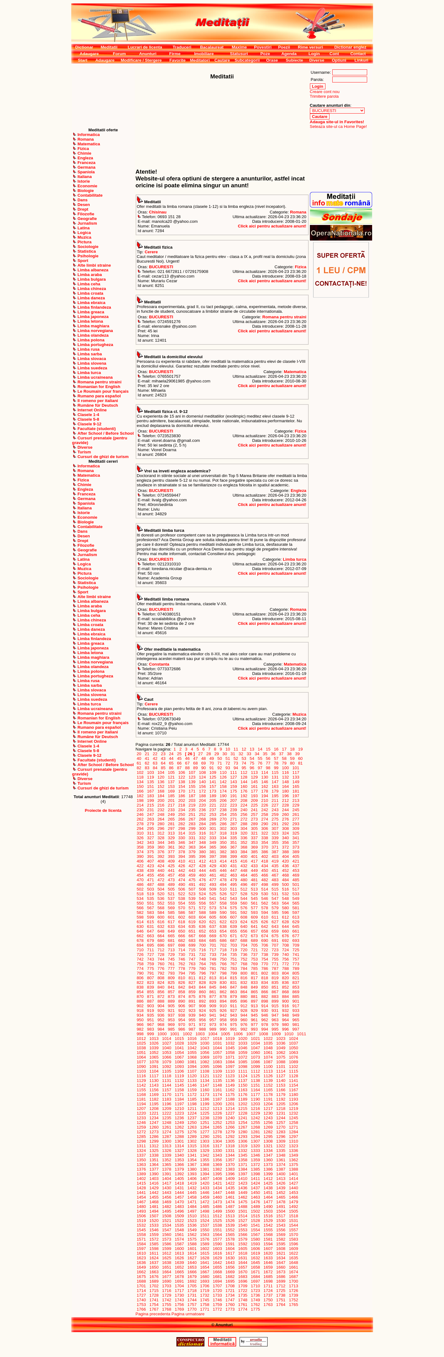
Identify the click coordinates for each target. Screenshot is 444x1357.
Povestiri (262, 47)
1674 (293, 1272)
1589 (204, 1244)
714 (181, 950)
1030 (204, 1043)
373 (296, 847)
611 (275, 917)
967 (150, 1024)
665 (171, 936)
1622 (293, 1253)
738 (264, 954)
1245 (293, 1118)
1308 (268, 1141)
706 (264, 945)
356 (285, 842)
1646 (268, 1262)
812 (202, 978)
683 (192, 940)
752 (244, 959)
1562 (192, 1234)
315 (192, 833)
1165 (268, 1090)
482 (264, 879)
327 (150, 837)
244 (285, 809)
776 (161, 968)
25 (179, 753)
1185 (192, 1099)
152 (161, 786)
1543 (281, 1225)
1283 (281, 1132)
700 (202, 945)
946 (264, 1015)
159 (233, 786)
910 (223, 1006)
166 (140, 791)
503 (150, 889)
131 (275, 777)
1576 (204, 1239)
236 (202, 809)
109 (212, 772)
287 (233, 823)
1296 (281, 1136)
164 (285, 786)
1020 (243, 1038)
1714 (141, 1290)
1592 (243, 1244)
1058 (230, 1052)
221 (212, 805)
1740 (141, 1300)
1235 (166, 1118)
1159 (192, 1090)
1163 (243, 1090)
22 (155, 753)
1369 (217, 1164)
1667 (204, 1272)
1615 (204, 1253)
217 (171, 805)
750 (223, 959)
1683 (243, 1276)
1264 (204, 1127)
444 (202, 870)
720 (244, 950)
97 (260, 767)
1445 (192, 1192)
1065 (154, 1057)
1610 (141, 1253)
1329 (204, 1150)
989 (212, 1029)
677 (296, 936)
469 (296, 875)
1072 (243, 1057)
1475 (243, 1202)
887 (150, 1001)
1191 (268, 1099)
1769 (179, 1309)
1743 (179, 1300)
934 (140, 1015)
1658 (255, 1267)
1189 (243, 1099)
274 (264, 819)
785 (254, 968)
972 (202, 1024)
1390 (154, 1174)
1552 (230, 1230)
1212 (204, 1108)
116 (285, 772)
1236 (179, 1118)
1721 (230, 1290)
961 (254, 1020)
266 (181, 819)
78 (276, 763)
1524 (204, 1220)
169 (171, 791)
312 (161, 833)
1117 (154, 1076)
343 (150, 842)
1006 (238, 1034)
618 (181, 921)
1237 (192, 1118)
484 (285, 879)
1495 (166, 1211)
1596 (293, 1244)
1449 (243, 1192)
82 (139, 767)
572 (202, 907)
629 (296, 921)
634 (181, 926)
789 (296, 968)
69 (203, 763)
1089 (293, 1062)
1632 (255, 1258)
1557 (293, 1230)
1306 (243, 1141)
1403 (154, 1178)
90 (203, 767)
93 (227, 767)
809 (171, 978)
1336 (293, 1150)
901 (296, 1001)
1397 (243, 1174)
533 (296, 893)
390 (140, 856)
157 (212, 786)
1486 (217, 1206)
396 (202, 856)
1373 (268, 1164)
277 (296, 819)
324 (285, 833)
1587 (179, 1244)
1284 (293, 1132)
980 (285, 1024)
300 (202, 828)
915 (275, 1006)
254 (223, 814)
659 (275, 931)
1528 (255, 1220)
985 (171, 1029)
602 (181, 917)
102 (140, 772)
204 (202, 800)
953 (171, 1020)
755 (275, 959)
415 (233, 861)
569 (171, 907)
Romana (298, 212)
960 (244, 1020)
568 (161, 907)
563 (275, 903)
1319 (243, 1146)
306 (264, 828)
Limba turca (294, 559)
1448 (230, 1192)
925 (212, 1010)
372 (285, 847)
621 (212, 921)
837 (296, 982)
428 (202, 865)
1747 (230, 1300)
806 (140, 978)
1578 (230, 1239)
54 (252, 758)
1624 (154, 1258)
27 (200, 753)
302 (223, 828)
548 (285, 898)
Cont (334, 53)
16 (276, 749)
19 (300, 749)
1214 (230, 1108)
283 (192, 823)
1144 (166, 1085)
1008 (263, 1034)
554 (181, 903)
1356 (217, 1160)
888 (161, 1001)
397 (212, 856)
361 (171, 847)
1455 (154, 1197)
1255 (255, 1122)
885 (296, 996)
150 (140, 786)
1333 (255, 1150)
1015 (179, 1038)
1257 (281, 1122)
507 (192, 889)
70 (211, 763)
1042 (192, 1048)
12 (244, 749)
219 (192, 805)
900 (285, 1001)
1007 (251, 1034)
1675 (141, 1276)
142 (223, 781)
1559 (154, 1234)
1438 (268, 1188)
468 (285, 875)
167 (150, 791)
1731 (192, 1295)
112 (244, 772)
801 (254, 973)
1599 (166, 1248)
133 (296, 777)
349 (212, 842)
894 (223, 1001)
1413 (281, 1178)
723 (275, 950)
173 (212, 791)
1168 (141, 1094)
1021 (255, 1038)
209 (254, 800)
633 (171, 926)
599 (150, 917)
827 (192, 982)
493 (212, 884)
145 (254, 781)
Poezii (284, 47)
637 (212, 926)
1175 (230, 1094)
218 (181, 805)
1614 (192, 1253)
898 (264, 1001)
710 (140, 950)
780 (202, 968)
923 (192, 1010)
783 (233, 968)
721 (254, 950)
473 (171, 879)
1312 (154, 1146)
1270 (281, 1127)
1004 (212, 1034)
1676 (154, 1276)
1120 (192, 1076)
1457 (179, 1197)
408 (161, 861)
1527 (243, 1220)
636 (202, 926)
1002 (187, 1034)
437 (296, 865)
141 (212, 781)
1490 (268, 1206)
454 (140, 875)
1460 (217, 1197)
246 (140, 814)
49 (211, 758)
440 (161, 870)
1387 (281, 1169)
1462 (243, 1197)
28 (208, 753)
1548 (179, 1230)
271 (233, 819)
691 (275, 940)
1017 (204, 1038)
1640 (192, 1262)
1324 (141, 1150)
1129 (141, 1080)
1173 (204, 1094)
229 (296, 805)
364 (202, 847)
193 (254, 795)
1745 (204, 1300)
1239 (217, 1118)
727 (150, 954)
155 (192, 786)
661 (296, 931)
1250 (192, 1122)
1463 (255, 1197)
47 (195, 758)
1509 (179, 1216)
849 (254, 987)
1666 (192, 1272)
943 (233, 1015)
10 (227, 749)
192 (244, 795)
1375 (293, 1164)
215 (150, 805)
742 (140, 959)
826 (181, 982)
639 (233, 926)
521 (171, 893)
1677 (166, 1276)
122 (181, 777)
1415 (141, 1183)
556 (202, 903)
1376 (141, 1169)
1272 (141, 1132)
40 (139, 758)
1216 (255, 1108)
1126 (268, 1076)
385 (254, 851)
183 (150, 795)
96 (252, 767)
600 (161, 917)
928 (244, 1010)
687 (233, 940)
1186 (204, 1099)
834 (264, 982)
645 (296, 926)
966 (140, 1024)
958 (223, 1020)
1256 (268, 1122)
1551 (217, 1230)
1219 (293, 1108)
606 (223, 917)
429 (212, 865)
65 (171, 763)
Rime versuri (310, 47)
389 (296, 851)
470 (140, 879)
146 (264, 781)
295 (150, 828)
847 (233, 987)
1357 (230, 1160)
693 (296, 940)
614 (140, 921)
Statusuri (239, 53)
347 (192, 842)
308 (285, 828)
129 (254, 777)
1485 (204, 1206)
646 (140, 931)
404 (285, 856)
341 (296, 837)
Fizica (300, 266)
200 (161, 800)
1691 (179, 1281)
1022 (268, 1038)
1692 (192, 1281)
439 (150, 870)
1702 (154, 1286)
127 (233, 777)
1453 (293, 1192)
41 (146, 758)
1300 (166, 1141)
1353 (179, 1160)
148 (285, 781)
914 (264, 1006)
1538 (217, 1225)
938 (181, 1015)
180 (285, 791)
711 (150, 950)
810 (181, 978)
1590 (217, 1244)
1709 (243, 1286)
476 (202, 879)
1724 (268, 1290)
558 (223, 903)
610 (264, 917)
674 (264, 936)
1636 (141, 1262)
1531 (293, 1220)
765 (212, 964)
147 (275, 781)
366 (223, 847)
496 (244, 884)
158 (223, 786)
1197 (179, 1104)
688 (244, 940)
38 (289, 753)
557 (212, 903)
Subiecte (294, 60)
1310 (293, 1141)
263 (150, 819)
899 (275, 1001)
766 (223, 964)
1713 (293, 1286)
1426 (281, 1183)
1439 (281, 1188)
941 (212, 1015)
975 (233, 1024)
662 (140, 936)
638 (223, 926)
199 (150, 800)
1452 (281, 1192)
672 (244, 936)
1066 (166, 1057)
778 (181, 968)
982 (140, 1029)
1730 (179, 1295)
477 (212, 879)
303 (233, 828)
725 (296, 950)
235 (192, 809)
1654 (204, 1267)
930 (264, 1010)
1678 (179, 1276)
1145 (179, 1085)
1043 (204, 1048)
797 (212, 973)
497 (254, 884)
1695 (230, 1281)
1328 (192, 1150)
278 (140, 823)
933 (296, 1010)
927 (233, 1010)
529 (254, 893)
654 (223, 931)
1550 (204, 1230)
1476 (255, 1202)
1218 (281, 1108)
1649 (141, 1267)
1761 (243, 1304)
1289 (192, 1136)
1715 (154, 1290)
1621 (281, 1253)
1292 (230, 1136)
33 (248, 753)
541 (212, 898)
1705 (192, 1286)
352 (244, 842)
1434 (217, 1188)
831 (233, 982)
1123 (230, 1076)
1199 (204, 1104)
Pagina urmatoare (187, 1314)
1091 (154, 1066)
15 (268, 749)
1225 (204, 1113)
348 (202, 842)
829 (212, 982)
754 (264, 959)
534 (140, 898)
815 (233, 978)
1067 (179, 1057)
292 (285, 823)
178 (264, 791)
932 (285, 1010)
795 (192, 973)
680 (161, 940)
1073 (255, 1057)
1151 (255, 1085)
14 (260, 749)
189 (212, 795)
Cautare (222, 60)
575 (233, 907)
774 (140, 968)
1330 (217, 1150)
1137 (243, 1080)
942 (223, 1015)
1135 (217, 1080)
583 (150, 912)
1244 (281, 1118)
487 (150, 884)
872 (161, 996)
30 (224, 753)
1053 (166, 1052)
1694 (217, 1281)
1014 (166, 1038)
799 (233, 973)
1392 (179, 1174)
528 (244, 893)
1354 (192, 1160)
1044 (217, 1048)
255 (233, 814)
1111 (243, 1071)
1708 (230, 1286)
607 (233, 917)
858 (181, 992)
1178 (268, 1094)
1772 (217, 1309)
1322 (281, 1146)
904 (161, 1006)
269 (212, 819)
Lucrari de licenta (145, 47)
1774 (243, 1309)
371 (275, 847)
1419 (192, 1183)
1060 (255, 1052)
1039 (154, 1048)
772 (285, 964)
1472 (204, 1202)
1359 (255, 1160)
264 (161, 819)
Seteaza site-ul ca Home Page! (338, 126)
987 (192, 1029)
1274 (166, 1132)
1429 (154, 1188)
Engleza (298, 490)
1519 (141, 1220)
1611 (154, 1253)
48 (203, 758)
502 (140, 889)
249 (171, 814)
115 (275, 772)
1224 (192, 1113)
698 (181, 945)
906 (181, 1006)
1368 (204, 1164)
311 (150, 833)
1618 (243, 1253)
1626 (179, 1258)
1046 (243, 1048)
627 (275, 921)
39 (297, 753)
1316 (204, 1146)
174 (223, 791)
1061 (268, 1052)
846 (223, 987)
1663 (154, 1272)
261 (296, 814)
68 (195, 763)
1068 (192, 1057)
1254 (243, 1122)
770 (264, 964)
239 (233, 809)
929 (254, 1010)
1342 (204, 1155)
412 (202, 861)
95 (244, 767)
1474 (230, 1202)
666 (181, 936)
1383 (230, 1169)
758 (140, 964)
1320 (255, 1146)
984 (161, 1029)
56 (268, 758)
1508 (166, 1216)
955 (192, 1020)
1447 (217, 1192)
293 (296, 823)
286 (223, 823)
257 (254, 814)
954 (181, 1020)
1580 (255, 1239)
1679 (192, 1276)
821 (296, 978)
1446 (204, 1192)
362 (181, 847)
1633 (268, 1258)
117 (296, 772)
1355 (204, 1160)
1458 (192, 1197)
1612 (166, 1253)
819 (275, 978)
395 (192, 856)
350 (223, 842)
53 (244, 758)
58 (284, 758)
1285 (141, 1136)
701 (212, 945)
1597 (141, 1248)
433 (254, 865)
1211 (192, 1108)
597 (296, 912)
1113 (268, 1071)
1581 (268, 1239)
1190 (255, 1099)
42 (155, 758)
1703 (166, 1286)
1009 (276, 1034)
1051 (141, 1052)
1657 (243, 1267)
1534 (166, 1225)
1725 (281, 1290)
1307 (255, 1141)
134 (140, 781)
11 (235, 749)
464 (244, 875)
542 (223, 898)
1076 (293, 1057)
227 (275, 805)
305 (254, 828)
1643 (230, 1262)
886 (140, 1001)
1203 (255, 1104)
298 (181, 828)
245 (296, 809)
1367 (192, 1164)
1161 (217, 1090)
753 (254, 959)
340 (285, 837)
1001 (174, 1034)
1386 (268, 1169)
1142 (141, 1085)
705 (254, 945)
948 (285, 1015)
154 (181, 786)
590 (223, 912)
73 (235, 763)
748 (202, 959)
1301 (179, 1141)
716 (202, 950)
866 (264, 992)
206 (223, 800)
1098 (243, 1066)
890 (181, 1001)
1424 (255, 1183)
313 (171, 833)
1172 (192, 1094)
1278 (217, 1132)
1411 (255, 1178)
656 (244, 931)
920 (161, 1010)
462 (223, 875)
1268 (255, 1127)
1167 (293, 1090)
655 (233, 931)
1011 (301, 1034)
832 (244, 982)
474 (181, 879)
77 (268, 763)
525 (212, 893)
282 (181, 823)
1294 (255, 1136)
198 (140, 800)
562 (264, 903)
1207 (141, 1108)
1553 (243, 1230)
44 (171, 758)
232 (161, 809)
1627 (192, 1258)
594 (264, 912)
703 (233, 945)
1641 (204, 1262)
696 (161, 945)
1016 (192, 1038)
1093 (179, 1066)
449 (254, 870)
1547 (166, 1230)
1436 (243, 1188)
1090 (141, 1066)
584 (161, 912)
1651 (166, 1267)
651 (192, 931)
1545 (141, 1230)
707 (275, 945)
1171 (179, 1094)
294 (140, 828)
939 (192, 1015)
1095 (204, 1066)
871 (150, 996)
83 (146, 767)
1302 (192, 1141)
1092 (166, 1066)
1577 (217, 1239)
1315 (192, 1146)
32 (240, 753)
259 (275, 814)
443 (192, 870)
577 (254, 907)
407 (150, 861)
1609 (293, 1248)
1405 (179, 1178)
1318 (230, 1146)
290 (264, 823)
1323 (293, 1146)
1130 (154, 1080)
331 (192, 837)
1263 (192, 1127)
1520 (154, 1220)
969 (171, 1024)
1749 (255, 1300)
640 (244, 926)
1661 (293, 1267)
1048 (268, 1048)
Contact (358, 53)
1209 (166, 1108)
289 (254, 823)
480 (244, 879)
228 (285, 805)
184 (161, 795)
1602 (204, 1248)
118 (140, 777)
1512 (217, 1216)
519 (150, 893)
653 (212, 931)
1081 (192, 1062)
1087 (268, 1062)
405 (296, 856)
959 (233, 1020)
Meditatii (108, 47)
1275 (179, 1132)
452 (285, 870)
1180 (293, 1094)
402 (264, 856)
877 (212, 996)
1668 (217, 1272)
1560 (166, 1234)
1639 (179, 1262)
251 (192, 814)
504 (161, 889)
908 (202, 1006)
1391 (166, 1174)
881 (254, 996)
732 (202, 954)
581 (296, 907)
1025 (141, 1043)
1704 (179, 1286)
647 (150, 931)
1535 (179, 1225)
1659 (268, 1267)
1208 (154, 1108)
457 (171, 875)
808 (161, 978)
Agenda (289, 53)
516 (285, 889)
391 (150, 856)
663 (150, 936)
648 (161, 931)
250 (181, 814)
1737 (268, 1295)
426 (181, 865)
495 (233, 884)
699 (192, 945)
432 (244, 865)
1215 (243, 1108)
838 (140, 987)
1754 (154, 1304)
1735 (243, 1295)
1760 (230, 1304)
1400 (281, 1174)
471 (150, 879)
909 (212, 1006)
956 (202, 1020)
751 (233, 959)
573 (212, 907)
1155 (141, 1090)
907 (192, 1006)
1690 (166, 1281)
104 (161, 772)
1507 (154, 1216)
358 (140, 847)
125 (212, 777)
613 (296, 917)
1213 (217, 1108)
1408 (217, 1178)
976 (244, 1024)
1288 (179, 1136)
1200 (217, 1104)
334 (223, 837)
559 (233, 903)
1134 (204, 1080)
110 (223, 772)
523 (192, 893)
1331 (230, 1150)
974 (223, 1024)
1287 (166, 1136)
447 (233, 870)
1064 (141, 1057)
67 (187, 763)
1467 (141, 1202)
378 (181, 851)
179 (275, 791)
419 (275, 861)
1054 (179, 1052)
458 (181, 875)
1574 (179, 1239)
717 (212, 950)
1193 (293, 1099)
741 (296, 954)
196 (285, 795)
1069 (204, 1057)
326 (140, 837)
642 (264, 926)
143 (233, 781)
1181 (141, 1099)
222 (223, 805)
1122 (217, 1076)
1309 (281, 1141)
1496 (179, 1211)
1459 (204, 1197)
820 (285, 978)
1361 (281, 1160)
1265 (217, 1127)
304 (244, 828)
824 (161, 982)
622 (223, 921)
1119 (179, 1076)
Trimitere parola (324, 96)
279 (150, 823)
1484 (192, 1206)
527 (233, 893)
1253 (230, 1122)
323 (275, 833)
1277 (204, 1132)
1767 (154, 1309)
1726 (293, 1290)
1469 (166, 1202)
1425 (268, 1183)
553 (171, 903)
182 (140, 795)
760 (161, 964)
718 (223, 950)
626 (264, 921)
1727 (141, 1295)
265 (171, 819)
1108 (204, 1071)
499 (275, 884)
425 (171, 865)
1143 (154, 1085)
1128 (293, 1076)
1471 (192, 1202)
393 (171, 856)
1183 (166, 1099)
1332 (243, 1150)
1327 (179, 1150)
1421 (217, 1183)
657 (254, 931)
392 (161, 856)
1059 (243, 1052)
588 (202, 912)
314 (181, 833)
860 (202, 992)
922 (181, 1010)
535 (150, 898)
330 (181, 837)
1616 (217, 1253)
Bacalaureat (212, 47)
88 (187, 767)
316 (202, 833)
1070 (217, 1057)
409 (171, 861)
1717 (179, 1290)
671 (233, 936)
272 (244, 819)
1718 (192, 1290)
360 (161, 847)
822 (140, 982)
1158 (179, 1090)
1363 (141, 1164)
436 (285, 865)
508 (202, 889)
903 (150, 1006)
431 (233, 865)
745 (171, 959)
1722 (243, 1290)
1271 (293, 1127)
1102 (293, 1066)
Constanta (159, 664)
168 (161, 791)
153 (171, 786)
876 (202, 996)
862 (223, 992)
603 (192, 917)
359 (150, 847)
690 (264, 940)
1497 (192, 1211)
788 (285, 968)
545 (254, 898)
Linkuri (361, 60)
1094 (192, 1066)
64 (163, 763)
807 (150, 978)
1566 (243, 1234)
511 (233, 889)
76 (260, 763)
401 (254, 856)
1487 (230, 1206)
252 (202, 814)
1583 (293, 1239)
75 (252, 763)
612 (285, 917)
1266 (230, 1127)
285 (212, 823)
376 (161, 851)
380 (202, 851)
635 (192, 926)
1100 (268, 1066)
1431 (179, 1188)
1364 (154, 1164)
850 (264, 987)
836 (285, 982)
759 (150, 964)
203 (192, 800)
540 (202, 898)
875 (192, 996)
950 (140, 1020)
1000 (162, 1034)
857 (171, 992)
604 (202, 917)
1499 (217, 1211)
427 (192, 865)
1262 (179, 1127)
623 (233, 921)
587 (192, 912)
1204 (268, 1104)
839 (150, 987)
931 (275, 1010)
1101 (281, 1066)
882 (264, 996)
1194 (141, 1104)
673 (254, 936)
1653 (192, 1267)
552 (161, 903)
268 (202, 819)
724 (285, 950)
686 (223, 940)
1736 (255, 1295)
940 (202, 1015)
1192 (281, 1099)
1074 (268, 1057)
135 (150, 781)
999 (150, 1034)
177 (254, 791)
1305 (230, 1141)
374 (140, 851)
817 (254, 978)
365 (212, 847)
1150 (243, 1085)
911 (233, 1006)
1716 (166, 1290)
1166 (281, 1090)
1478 (281, 1202)
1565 (230, 1234)
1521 (166, 1220)
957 (212, 1020)
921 (171, 1010)
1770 (192, 1309)
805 (296, 973)
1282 (268, 1132)
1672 (268, 1272)
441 (171, 870)
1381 (204, 1169)
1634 (281, 1258)
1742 (166, 1300)
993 (254, 1029)
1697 (255, 1281)
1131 (166, 1080)
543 (233, 898)
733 (212, 954)
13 (252, 749)
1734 (230, 1295)
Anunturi (148, 53)
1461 (230, 1197)
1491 (281, 1206)
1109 (217, 1071)
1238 (204, 1118)
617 (171, 921)
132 (285, 777)
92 (219, 767)
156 (202, 786)
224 (244, 805)
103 (150, 772)
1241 (243, 1118)
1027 (166, 1043)
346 (181, 842)
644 (285, 926)
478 (223, 879)
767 (233, 964)
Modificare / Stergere (141, 60)
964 (285, 1020)
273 (254, 819)
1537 (204, 1225)
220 (202, 805)
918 (140, 1010)
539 (192, 898)
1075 (281, 1057)
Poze (265, 53)
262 (140, 819)
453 (296, 870)
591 (233, 912)
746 (181, 959)
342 (140, 842)
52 (235, 758)
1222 (166, 1113)
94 (235, 767)
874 (181, 996)
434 (264, 865)
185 (171, 795)
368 (244, 847)
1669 (230, 1272)
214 (140, 805)
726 (140, 954)
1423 (243, 1183)
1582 (281, 1239)
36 (273, 753)
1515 (255, 1216)
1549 (192, 1230)
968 (161, 1024)
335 (233, 837)
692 (285, 940)
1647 (281, 1262)
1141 (293, 1080)
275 (275, 819)
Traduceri (182, 47)
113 (254, 772)
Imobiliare (204, 53)
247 (150, 814)
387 (275, 851)
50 (219, 758)
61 (139, 763)
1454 (141, 1197)
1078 (154, 1062)
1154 (293, 1085)
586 (181, 912)
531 (275, 893)
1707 (217, 1286)
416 (244, 861)
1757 (192, 1304)
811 (192, 978)
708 (285, 945)
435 (275, 865)
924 (202, 1010)
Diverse (316, 60)
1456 (166, 1197)
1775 (255, 1309)
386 (264, 851)
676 (285, 936)
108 (202, 772)
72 (227, 763)
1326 (166, 1150)
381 (212, 851)
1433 (204, 1188)
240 (244, 809)
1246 (141, 1122)
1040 (166, 1048)
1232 (293, 1113)
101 (296, 767)
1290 (204, 1136)
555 (192, 903)
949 (296, 1015)
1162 (230, 1090)
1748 (243, 1300)
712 (161, 950)
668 (202, 936)
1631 (243, 1258)
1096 (217, 1066)
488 (161, 884)
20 (139, 753)
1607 (268, 1248)
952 (161, 1020)
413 (212, 861)
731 (192, 954)
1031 (217, 1043)
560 (244, 903)
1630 (230, 1258)
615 (150, 921)
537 (171, 898)
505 (171, 889)
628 (285, 921)
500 (285, 884)
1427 (293, 1183)
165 (296, 786)
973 (212, 1024)
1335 (281, 1150)
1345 (243, 1155)
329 (171, 837)
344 (161, 842)
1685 (268, 1276)
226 (264, 805)
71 (219, 763)
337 (254, 837)
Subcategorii (247, 60)
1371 (243, 1164)
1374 (281, 1164)
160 (244, 786)
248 (161, 814)
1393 (192, 1174)
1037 (293, 1043)
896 (244, 1001)
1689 (154, 1281)
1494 (154, 1211)
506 (181, 889)
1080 (179, 1062)
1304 (217, 1141)
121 (171, 777)
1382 (217, 1169)
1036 (281, 1043)
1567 (255, 1234)
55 (260, 758)
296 (161, 828)
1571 (141, 1239)
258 (264, 814)
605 (212, 917)
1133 (192, 1080)
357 (296, 842)
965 (296, 1020)
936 (161, 1015)
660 (285, 931)
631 (150, 926)
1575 (192, 1239)
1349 (293, 1155)
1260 (154, 1127)
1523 (192, 1220)
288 (244, 823)
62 (146, 763)
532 (285, 893)
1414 (293, 1178)
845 (212, 987)
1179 (281, 1094)
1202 (243, 1104)
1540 (243, 1225)
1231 (281, 1113)
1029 (192, 1043)
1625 (166, 1258)
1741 (154, 1300)
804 (285, 973)
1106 (179, 1071)
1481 (154, 1206)
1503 (268, 1211)
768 (244, 964)
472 (161, 879)
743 (150, 959)
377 (171, 851)
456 (161, 875)
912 (244, 1006)
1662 (141, 1272)
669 (212, 936)
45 (179, 758)
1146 (192, 1085)
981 (296, 1024)
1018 (217, 1038)
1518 (293, 1216)
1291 (217, 1136)
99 (276, 767)
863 (233, 992)
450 (264, 870)
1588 (192, 1244)
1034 (255, 1043)
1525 (217, 1220)
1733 (217, 1295)
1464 (268, 1197)
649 (171, 931)
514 (264, 889)
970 (181, 1024)
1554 (255, 1230)
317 (212, 833)
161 (254, 786)
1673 (281, 1272)
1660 (281, 1267)
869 (296, 992)
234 (181, 809)
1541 (255, 1225)
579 (275, 907)
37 (281, 753)
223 (233, 805)
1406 (192, 1178)
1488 (243, 1206)
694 (140, 945)
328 (161, 837)
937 (171, 1015)
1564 (217, 1234)
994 (264, 1029)
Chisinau (157, 212)
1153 (281, 1085)
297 (171, 828)
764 (202, 964)
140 (202, 781)
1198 (192, 1104)
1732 (204, 1295)
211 (275, 800)
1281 (255, 1132)
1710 (255, 1286)
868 (285, 992)
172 (202, 791)
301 (212, 828)
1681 (217, 1276)
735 (233, 954)
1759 (217, 1304)
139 (192, 781)
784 (244, 968)
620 (202, 921)
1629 (217, 1258)
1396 (230, 1174)
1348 (281, 1155)
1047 (255, 1048)
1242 (255, 1118)
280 (161, 823)
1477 (268, 1202)
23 (163, 753)
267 (192, 819)
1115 (293, 1071)
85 (163, 767)
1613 (179, 1253)
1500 (230, 1211)
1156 (154, 1090)
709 (296, 945)
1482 (166, 1206)
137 (171, 781)
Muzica (299, 714)
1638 (166, 1262)
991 (233, 1029)
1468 (154, 1202)
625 (254, 921)
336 (244, 837)
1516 (268, 1216)
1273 (154, 1132)
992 (244, 1029)
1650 (154, 1267)
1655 (217, 1267)
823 (150, 982)
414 (223, 861)
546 (264, 898)
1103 (141, 1071)
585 (171, 912)
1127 (281, 1076)
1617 (230, 1253)
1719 (204, 1290)
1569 (281, 1234)
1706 (204, 1286)
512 (244, 889)
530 (264, 893)
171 (192, 791)
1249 (179, 1122)
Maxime (239, 47)
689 (254, 940)
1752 (293, 1300)
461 (212, 875)
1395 (217, 1174)
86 (171, 767)
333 (212, 837)
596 (285, 912)
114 (264, 772)
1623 (141, 1258)
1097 (230, 1066)
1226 (217, 1113)
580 (285, 907)
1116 (141, 1076)
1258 (293, 1122)
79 (284, 763)
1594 (268, 1244)
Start (82, 60)
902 (140, 1006)
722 (264, 950)
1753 (141, 1304)
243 (275, 809)
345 (171, 842)
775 (150, 968)
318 (223, 833)
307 (275, 828)
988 (202, 1029)
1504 (281, 1211)
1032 (230, 1043)
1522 (179, 1220)
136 (161, 781)
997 (296, 1029)
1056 (204, 1052)
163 (275, 786)
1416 (154, 1183)
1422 (230, 1183)
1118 (166, 1076)
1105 (166, 1071)
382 (223, 851)
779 (192, 968)
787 (275, 968)
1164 (255, 1090)
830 (223, 982)
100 (285, 767)
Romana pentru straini (284, 317)
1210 (179, 1108)
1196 (166, 1104)
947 (275, 1015)
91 (211, 767)
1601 (192, 1248)
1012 (141, 1038)
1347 (268, 1155)
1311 (141, 1146)
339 (275, 837)
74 (244, 763)
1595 (281, 1244)
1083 (217, 1062)
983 (150, 1029)
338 (264, 837)
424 (161, 865)
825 (171, 982)
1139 (268, 1080)
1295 (268, 1136)
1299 (154, 1141)
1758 (204, 1304)
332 (202, 837)
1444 (179, 1192)
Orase (272, 60)
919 (150, 1010)
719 (233, 950)
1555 (268, 1230)
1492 (293, 1206)
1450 (255, 1192)
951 (150, 1020)
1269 (268, 1127)
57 (276, 758)
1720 (217, 1290)
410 (181, 861)
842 (181, 987)
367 (233, 847)
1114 (281, 1071)
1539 (230, 1225)
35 (265, 753)
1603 (217, 1248)
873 (171, 996)
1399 (268, 1174)
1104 (154, 1071)
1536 (192, 1225)
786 (264, 968)
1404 (166, 1178)
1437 (255, 1188)
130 (264, 777)
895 (233, 1001)
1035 (268, 1043)
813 (212, 978)
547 (275, 898)
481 (254, 879)
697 (171, 945)
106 (181, 772)
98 (268, 767)
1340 (179, 1155)
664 (161, 936)
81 (300, 763)
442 (181, 870)
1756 (179, 1304)
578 (264, 907)
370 (264, 847)
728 (161, 954)
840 (161, 987)
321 (254, 833)
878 (223, 996)
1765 (293, 1304)
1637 (154, 1262)
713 (171, 950)
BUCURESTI (161, 266)
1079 (166, 1062)
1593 (255, 1244)
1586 (166, 1244)
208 (244, 800)
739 (275, 954)
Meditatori (200, 60)
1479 (293, 1202)
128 (244, 777)
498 (264, 884)
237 (212, 809)
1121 (204, 1076)
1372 (255, 1164)
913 (254, 1006)
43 (163, 758)
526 (223, 893)
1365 (166, 1164)
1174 (217, 1094)
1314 (179, 1146)
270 (223, 819)
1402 (141, 1178)
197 (296, 795)
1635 (293, 1258)
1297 (293, 1136)
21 (146, 753)
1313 (166, 1146)
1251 (204, 1122)
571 (192, 907)
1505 (293, 1211)
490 (181, 884)
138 (181, 781)
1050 (293, 1048)
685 (212, 940)
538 (181, 898)
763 (192, 964)
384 (244, 851)
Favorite (178, 60)
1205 (281, 1104)
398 (223, 856)
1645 (255, 1262)
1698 (268, 1281)
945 (254, 1015)
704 (244, 945)
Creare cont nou (325, 91)
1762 (255, 1304)
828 (202, 982)
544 (244, 898)
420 (285, 861)
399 (233, 856)
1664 (166, 1272)
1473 (217, 1202)
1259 (141, 1127)
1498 (204, 1211)
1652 (179, 1267)
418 (264, 861)
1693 (204, 1281)
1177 (255, 1094)
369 (254, 847)
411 (192, 861)
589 (212, 912)
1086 (255, 1062)
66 (179, 763)
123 (192, 777)
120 (161, 777)
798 (223, 973)
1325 (154, 1150)
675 (275, 936)
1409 (230, 1178)
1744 (192, 1300)
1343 (217, 1155)
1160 (204, 1090)
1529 (268, 1220)
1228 (243, 1113)
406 (140, 861)
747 (192, 959)
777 (171, 968)
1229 (255, 1113)
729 (171, 954)
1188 (230, 1099)
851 (275, 987)
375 (150, 851)
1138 (255, 1080)
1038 (141, 1048)
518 (140, 893)
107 (192, 772)
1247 (154, 1122)
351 (233, 842)
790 (140, 973)
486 (140, 884)
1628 (204, 1258)
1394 (204, 1174)
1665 (179, 1272)
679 (150, 940)
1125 (255, 1076)
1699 (281, 1281)
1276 (192, 1132)
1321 (268, 1146)
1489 (255, 1206)
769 (254, 964)
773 (296, 964)
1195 (154, 1104)
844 (202, 987)
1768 (166, 1309)
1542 (268, 1225)
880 (244, 996)
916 (285, 1006)
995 (275, 1029)
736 (244, 954)
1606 (255, 1248)
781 (212, 968)
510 (223, 889)
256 (244, 814)
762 (181, 964)
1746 (217, 1300)
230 (140, 809)
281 (171, 823)
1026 (154, 1043)
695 (150, 945)
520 (161, 893)
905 (171, 1006)
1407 (204, 1178)
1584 (141, 1244)
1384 (243, 1169)
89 (195, 767)
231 (150, 809)
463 (233, 875)
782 (223, 968)
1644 (243, 1262)
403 (275, 856)
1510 (192, 1216)
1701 (141, 1286)
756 (285, 959)
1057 (217, 1052)
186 (181, 795)
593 (254, 912)
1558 (141, 1234)
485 (296, 879)
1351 (154, 1160)
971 (192, 1024)
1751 (281, 1300)
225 (254, 805)
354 (264, 842)
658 (264, 931)
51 (227, 758)
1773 (230, 1309)
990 (223, 1029)
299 (192, 828)
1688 (141, 1281)
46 (187, 758)
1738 (281, 1295)
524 (202, 893)
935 (150, 1015)
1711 (268, 1286)
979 (275, 1024)
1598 (154, 1248)
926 (223, 1010)
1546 (154, 1230)
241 (254, 809)
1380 (192, 1169)
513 (254, 889)
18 (292, 749)
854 (140, 992)
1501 (243, 1211)
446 (223, 870)
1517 (281, 1216)
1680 (204, 1276)
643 (275, 926)
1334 (268, 1150)
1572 (154, 1239)
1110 (230, 1071)
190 (223, 795)
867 (275, 992)
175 (233, 791)
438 (140, 870)
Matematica (295, 371)
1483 (179, 1206)
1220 (141, 1113)
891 (192, 1001)
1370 (230, 1164)
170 (181, 791)
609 (254, 917)
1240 (230, 1118)
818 (264, 978)
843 (192, 987)
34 (257, 753)
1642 (217, 1262)
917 (296, 1006)
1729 (166, 1295)
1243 (268, 1118)
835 (275, 982)
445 (212, 870)
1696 (243, 1281)
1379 (179, 1169)
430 (223, 865)
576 (244, 907)
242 (264, 809)
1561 (179, 1234)
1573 (166, 1239)
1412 (268, 1178)
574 (223, 907)
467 (275, 875)
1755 (166, 1304)
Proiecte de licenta (103, 810)
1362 (293, 1160)
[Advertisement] (103, 95)
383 (233, 851)
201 (171, 800)
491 (192, 884)
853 (296, 987)
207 (233, 800)
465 (254, 875)
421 (296, 861)
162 (264, 786)
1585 (154, 1244)
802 (264, 973)
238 (223, 809)
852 (285, 987)
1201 (230, 1104)
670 (223, 936)
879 (233, 996)
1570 (293, 1234)
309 (296, 828)
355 (275, 842)
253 (212, 814)
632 (161, 926)
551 (150, 903)
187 (192, 795)
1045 (230, 1048)
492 (202, 884)
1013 (154, 1038)
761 (171, 964)
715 (192, 950)
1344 (230, 1155)
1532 (141, 1225)
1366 (179, 1164)
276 (285, 819)
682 (181, 940)
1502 (255, 1211)
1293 (243, 1136)
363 (192, 847)
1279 (230, 1132)
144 (244, 781)
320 (244, 833)
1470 (179, 1202)
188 (202, 795)
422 (140, 865)
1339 (166, 1155)
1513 (230, 1216)
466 (264, 875)
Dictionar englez (350, 47)
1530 (281, 1220)
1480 (141, 1206)
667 (192, 936)
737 (254, 954)
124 (202, 777)
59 (292, 758)
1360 (268, 1160)
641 (254, 926)
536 (161, 898)
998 (140, 1034)
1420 (204, 1183)
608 (244, 917)
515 (275, 889)
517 (296, 889)
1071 (230, 1057)
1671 (255, 1272)
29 (216, 753)
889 (171, 1001)
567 (150, 907)
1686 (281, 1276)
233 (171, 809)
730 (181, 954)
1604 (230, 1248)
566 (140, 907)
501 (296, 884)
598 (140, 917)
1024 (293, 1038)
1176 (243, 1094)
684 (202, 940)
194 (264, 795)
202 (181, 800)
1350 (141, 1160)
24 (171, 753)
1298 (141, 1141)
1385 (255, 1169)
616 (161, 921)
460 (202, 875)
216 (161, 805)
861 (212, 992)
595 (275, 912)
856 (161, 992)
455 (150, 875)
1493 (141, 1211)
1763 (268, 1304)
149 (296, 781)
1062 (281, 1052)
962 (264, 1020)
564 (285, 903)
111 (233, 772)
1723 (255, 1290)
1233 (141, 1118)
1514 (243, 1216)
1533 (154, 1225)
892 (202, 1001)
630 (140, 926)
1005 (225, 1034)
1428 (141, 1188)
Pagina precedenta (153, 1314)
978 (264, 1024)
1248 (166, 1122)
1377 (154, 1169)
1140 (281, 1080)
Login (314, 53)
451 (275, 870)
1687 (293, 1276)
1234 (154, 1118)
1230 (268, 1113)
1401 (293, 1174)
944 (244, 1015)
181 (296, 791)
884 (285, 996)
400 (244, 856)
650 (181, 931)
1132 (179, 1080)
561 (254, 903)
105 (171, 772)
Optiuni (339, 60)
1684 (255, 1276)
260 (285, 814)
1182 (154, 1099)
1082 (204, 1062)
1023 (281, 1038)
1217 (268, 1108)
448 (244, 870)
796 (202, 973)
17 (284, 749)
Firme (174, 53)
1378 (166, 1169)
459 (192, 875)
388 (285, 851)
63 (155, 763)
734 (223, 954)
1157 (166, 1090)
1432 (192, 1188)
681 (171, 940)
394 (181, 856)
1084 (230, 1062)
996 (285, 1029)
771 (275, 964)
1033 (243, 1043)
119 (150, 777)
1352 (166, 1160)
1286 (154, 1136)
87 (179, 767)
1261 (166, 1127)
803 (275, 973)
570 (181, 907)
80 (292, 763)
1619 (255, 1253)
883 (275, 996)
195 (275, 795)
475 (192, 879)
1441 (141, 1192)
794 (181, 973)
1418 (179, 1183)
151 (150, 786)
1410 (243, 1178)
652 (202, 931)
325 (296, 833)
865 (254, 992)
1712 (281, 1286)
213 (296, 800)
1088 (281, 1062)
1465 (281, 1197)
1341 (192, 1155)
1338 (154, 1155)
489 (171, 884)
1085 (243, 1062)
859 (192, 992)
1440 (293, 1188)
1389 (141, 1174)
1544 (293, 1225)
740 (285, 954)
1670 (243, 1272)
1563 (204, 1234)
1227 (230, 1113)
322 (264, 833)
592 (244, 912)
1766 (141, 1309)
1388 (293, 1169)
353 (254, 842)
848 (244, 987)
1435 (230, 1188)
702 (223, 945)
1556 (281, 1230)
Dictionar (84, 47)
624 (244, 921)
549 (296, 898)
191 (233, 795)
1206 (293, 1104)
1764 (281, 1304)
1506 (141, 1216)
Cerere (151, 252)
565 (296, 903)
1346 (255, 1155)
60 (300, 758)
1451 (268, 1192)
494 (223, 884)
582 (140, 912)
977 (254, 1024)
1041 (179, 1048)
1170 (166, 1094)
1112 (255, 1071)
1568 (268, 1234)
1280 (243, 1132)
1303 (204, 1141)
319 (233, 833)
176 (244, 791)
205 (212, 800)
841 (171, 987)
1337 (141, 1155)
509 (212, 889)
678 (140, 940)
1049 (281, 1048)
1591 (230, 1244)
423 (150, 865)
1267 (243, 1127)
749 (212, 959)
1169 (154, 1094)
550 (140, 903)
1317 (217, 1146)
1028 (179, 1043)
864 (244, 992)
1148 (217, 1085)
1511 (204, 1216)
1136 (230, 1080)
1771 (204, 1309)
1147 (204, 1085)
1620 (268, 1253)
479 (233, 879)
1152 (268, 1085)
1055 (192, 1052)
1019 (230, 1038)
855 (150, 992)
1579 (243, 1239)
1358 (243, 1160)
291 (275, 823)
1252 (217, 1122)
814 (223, 978)
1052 (154, 1052)
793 (171, 973)
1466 (293, 1197)
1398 (255, 1174)
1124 (243, 1076)
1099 (255, 1066)
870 (140, 996)
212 (285, 800)
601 (171, 917)
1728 (154, 1295)
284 (202, 823)
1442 (154, 1192)
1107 (192, 1071)
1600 (179, 1248)
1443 (166, 1192)
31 (232, 753)
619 (192, 921)
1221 (154, 1113)
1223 (179, 1113)
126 (223, 777)
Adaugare (89, 53)
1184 (179, 1099)
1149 (230, 1085)
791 (150, 973)
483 (275, 879)
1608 (281, 1248)
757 (296, 959)
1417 (166, 1183)
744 (161, 959)
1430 (166, 1188)
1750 (268, 1300)
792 (161, 973)
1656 (230, 1267)
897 (254, 1001)
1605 (243, 1248)
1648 (293, 1262)
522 (181, 893)
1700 (293, 1281)
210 (264, 800)
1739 (293, 1295)
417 (254, 861)
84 (155, 767)
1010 (289, 1034)
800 (244, 973)
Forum (119, 53)
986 (181, 1029)
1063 (293, 1052)
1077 (141, 1062)
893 (212, 1001)
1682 (230, 1276)
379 (192, 851)
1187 (217, 1099)
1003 (200, 1034)
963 (275, 1020)
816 (244, 978)
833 (254, 982)
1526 (230, 1220)
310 (140, 833)
